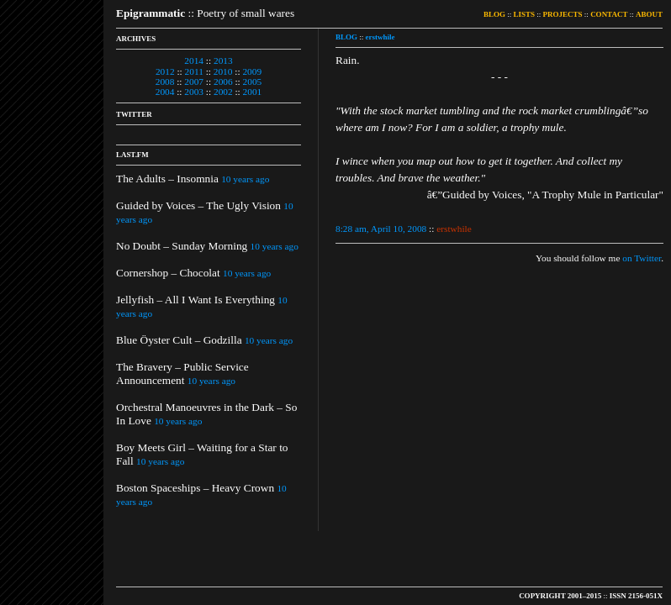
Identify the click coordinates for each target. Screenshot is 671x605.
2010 (223, 71)
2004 (165, 92)
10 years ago (245, 179)
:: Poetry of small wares (205, 13)
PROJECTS (563, 14)
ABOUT (649, 14)
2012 (165, 71)
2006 (223, 81)
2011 (194, 71)
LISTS (525, 14)
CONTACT (608, 14)
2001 (252, 92)
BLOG (494, 14)
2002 (223, 92)
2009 (252, 71)
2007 (193, 81)
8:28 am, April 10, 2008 (381, 229)
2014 (193, 60)
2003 (193, 92)
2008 (165, 81)
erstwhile (380, 37)
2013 (223, 60)
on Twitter (641, 258)
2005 (252, 81)
